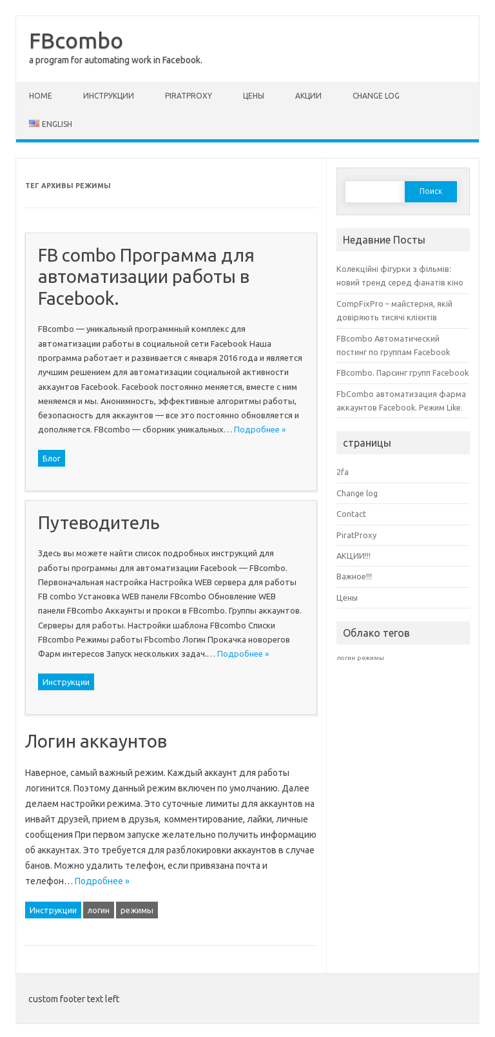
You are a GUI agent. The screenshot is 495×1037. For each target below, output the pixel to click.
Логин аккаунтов (96, 741)
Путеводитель (99, 522)
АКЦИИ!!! (353, 555)
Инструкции (108, 96)
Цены (253, 96)
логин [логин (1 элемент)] (345, 657)
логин (99, 910)
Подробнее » (260, 429)
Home (40, 96)
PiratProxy (188, 96)
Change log (376, 96)
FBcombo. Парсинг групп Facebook (402, 372)
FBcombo (76, 40)
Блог (52, 458)
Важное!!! (354, 576)
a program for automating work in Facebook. (115, 60)
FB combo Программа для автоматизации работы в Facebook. (146, 276)
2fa (342, 471)
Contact (351, 513)
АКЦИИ (308, 96)
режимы (137, 910)
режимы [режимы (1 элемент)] (370, 657)
